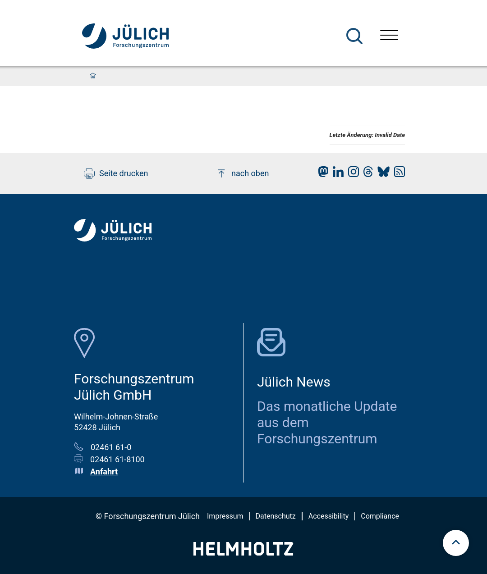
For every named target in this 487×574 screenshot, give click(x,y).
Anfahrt (104, 471)
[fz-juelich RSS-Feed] (397, 174)
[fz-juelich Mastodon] (321, 174)
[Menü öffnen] (389, 36)
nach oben (242, 173)
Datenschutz (276, 516)
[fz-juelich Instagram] (351, 174)
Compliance (380, 516)
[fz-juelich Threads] (366, 174)
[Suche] (354, 36)
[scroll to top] (456, 543)
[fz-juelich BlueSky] (381, 174)
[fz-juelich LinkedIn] (336, 174)
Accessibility (328, 516)
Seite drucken (116, 173)
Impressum (225, 516)
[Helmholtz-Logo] (243, 552)
